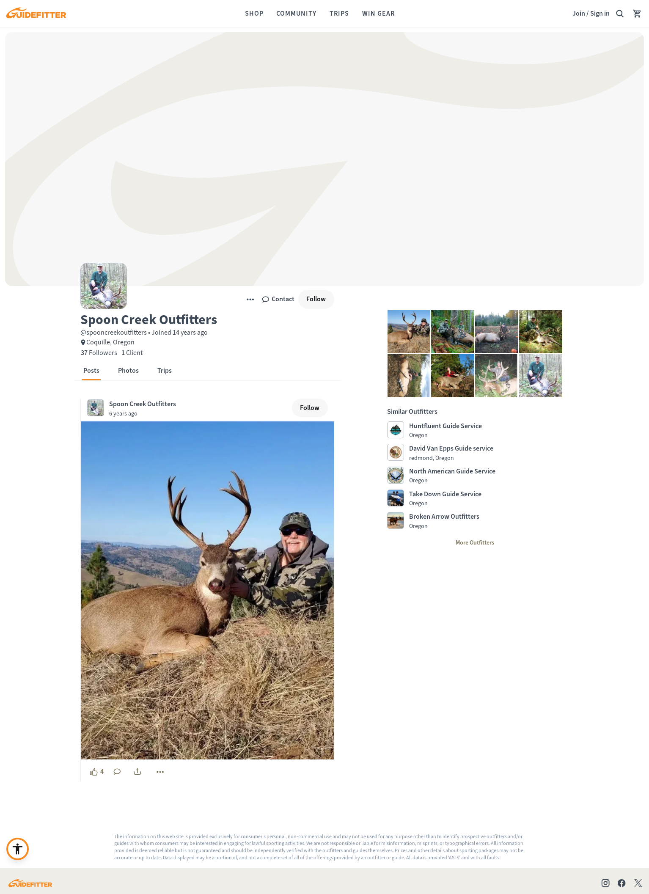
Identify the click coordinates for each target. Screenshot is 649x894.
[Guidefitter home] (36, 14)
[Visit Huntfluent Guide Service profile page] (475, 430)
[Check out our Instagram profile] (605, 883)
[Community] (296, 14)
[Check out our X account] (639, 883)
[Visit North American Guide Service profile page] (475, 475)
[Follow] (316, 299)
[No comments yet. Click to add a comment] (117, 772)
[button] (207, 319)
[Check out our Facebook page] (621, 883)
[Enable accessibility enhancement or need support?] (17, 848)
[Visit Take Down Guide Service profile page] (475, 498)
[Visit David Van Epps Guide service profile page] (475, 453)
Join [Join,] (578, 13)
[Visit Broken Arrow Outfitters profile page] (475, 521)
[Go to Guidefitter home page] (30, 883)
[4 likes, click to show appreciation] (96, 771)
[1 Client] (132, 353)
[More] (250, 299)
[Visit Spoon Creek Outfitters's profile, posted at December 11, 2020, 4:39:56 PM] (188, 407)
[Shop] (254, 14)
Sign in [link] (600, 13)
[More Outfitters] (475, 543)
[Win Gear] (378, 14)
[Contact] (278, 299)
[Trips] (339, 13)
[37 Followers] (99, 353)
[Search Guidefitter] (619, 13)
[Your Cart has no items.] (637, 14)
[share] (137, 772)
